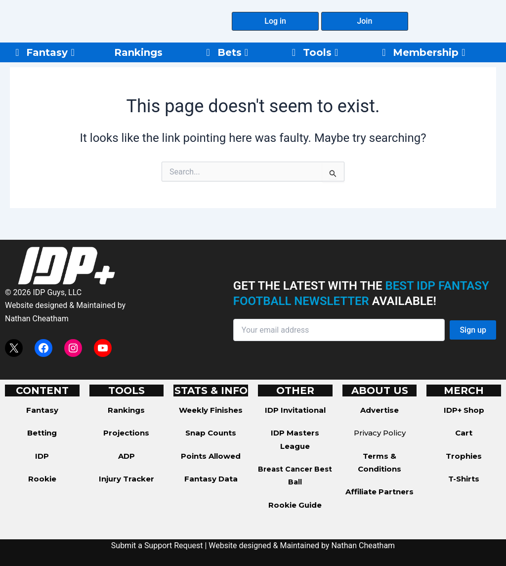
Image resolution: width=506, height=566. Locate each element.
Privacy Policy (380, 432)
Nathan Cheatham (37, 318)
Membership (429, 52)
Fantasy (50, 52)
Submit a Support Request (157, 545)
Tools (320, 52)
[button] (275, 21)
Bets (232, 52)
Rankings (138, 52)
